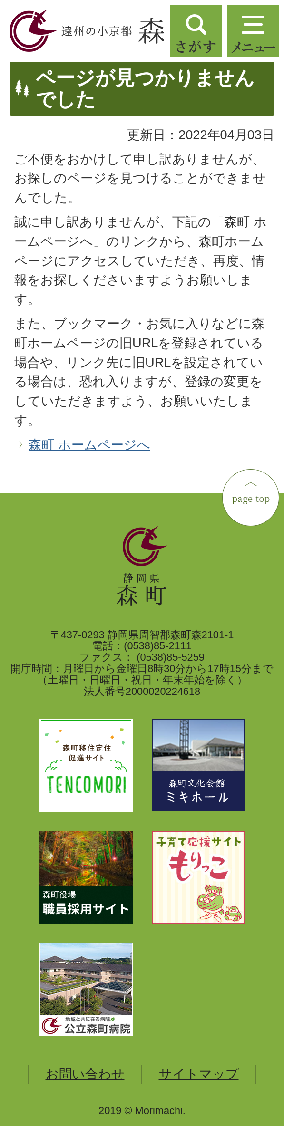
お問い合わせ (85, 1074)
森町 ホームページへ (89, 444)
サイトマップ (199, 1074)
